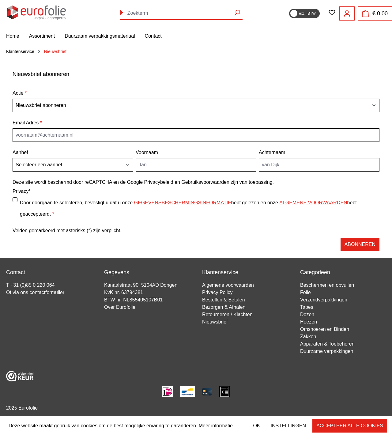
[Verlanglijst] (332, 13)
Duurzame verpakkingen (326, 351)
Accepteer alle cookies (349, 425)
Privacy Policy (217, 292)
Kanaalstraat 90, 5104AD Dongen (140, 285)
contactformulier (46, 292)
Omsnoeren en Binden (324, 329)
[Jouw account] (347, 13)
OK (256, 425)
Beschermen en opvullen (327, 285)
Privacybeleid (158, 182)
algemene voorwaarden (313, 202)
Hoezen (308, 321)
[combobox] (181, 13)
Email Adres (27, 122)
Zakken (308, 336)
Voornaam (147, 152)
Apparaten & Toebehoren (327, 343)
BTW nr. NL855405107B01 (133, 299)
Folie (305, 292)
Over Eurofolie (119, 307)
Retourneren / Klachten (227, 314)
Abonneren (360, 244)
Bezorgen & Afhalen (223, 307)
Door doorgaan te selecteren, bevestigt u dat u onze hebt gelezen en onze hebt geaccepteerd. (188, 206)
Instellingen (288, 425)
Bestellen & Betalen (223, 299)
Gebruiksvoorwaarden (205, 182)
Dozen (307, 314)
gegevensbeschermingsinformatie (182, 202)
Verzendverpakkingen (323, 299)
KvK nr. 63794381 (123, 292)
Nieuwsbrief (215, 321)
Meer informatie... (218, 425)
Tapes (306, 307)
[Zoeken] (237, 12)
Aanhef (20, 152)
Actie (20, 93)
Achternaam (272, 152)
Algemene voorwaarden (228, 285)
